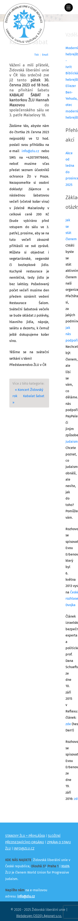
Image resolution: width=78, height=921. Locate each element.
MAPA (65, 866)
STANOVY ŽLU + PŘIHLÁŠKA (25, 836)
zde (68, 724)
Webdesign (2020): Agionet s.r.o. (39, 916)
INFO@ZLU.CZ (24, 848)
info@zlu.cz (30, 151)
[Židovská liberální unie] (24, 24)
